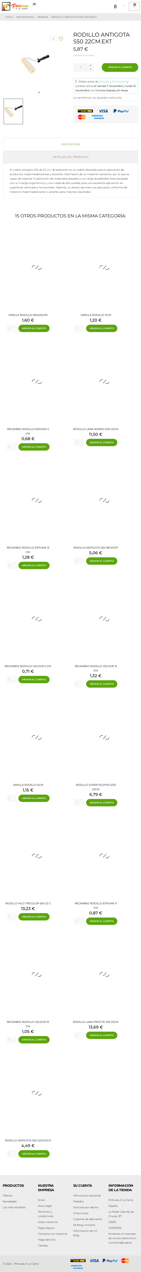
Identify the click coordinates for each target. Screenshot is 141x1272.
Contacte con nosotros (52, 1233)
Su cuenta (82, 1186)
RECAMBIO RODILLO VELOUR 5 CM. (28, 666)
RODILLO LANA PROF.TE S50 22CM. (96, 1022)
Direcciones (80, 1213)
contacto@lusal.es (123, 1238)
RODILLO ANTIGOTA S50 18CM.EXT (95, 547)
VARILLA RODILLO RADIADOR (28, 315)
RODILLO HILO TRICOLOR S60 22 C (28, 903)
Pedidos (78, 1201)
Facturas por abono (85, 1207)
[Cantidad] (80, 67)
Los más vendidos (14, 1207)
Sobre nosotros (48, 1222)
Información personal (87, 1195)
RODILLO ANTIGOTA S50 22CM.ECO (28, 1140)
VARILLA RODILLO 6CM (28, 785)
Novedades (10, 1201)
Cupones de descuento (87, 1219)
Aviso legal (45, 1205)
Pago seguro (46, 1228)
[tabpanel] (35, 64)
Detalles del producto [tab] (70, 157)
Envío (41, 1200)
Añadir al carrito (120, 67)
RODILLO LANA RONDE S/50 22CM (95, 429)
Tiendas (43, 1245)
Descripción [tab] (70, 144)
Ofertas (7, 1195)
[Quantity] (11, 328)
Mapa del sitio (47, 1239)
